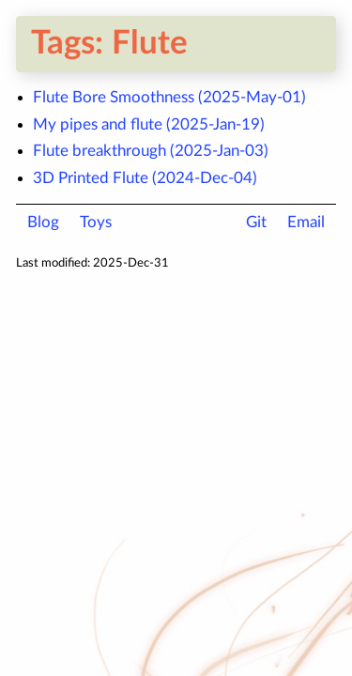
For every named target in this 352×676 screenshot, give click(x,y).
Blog (43, 222)
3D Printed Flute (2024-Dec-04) (145, 178)
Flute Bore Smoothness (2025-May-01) (169, 97)
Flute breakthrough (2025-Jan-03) (150, 151)
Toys (96, 222)
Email (306, 222)
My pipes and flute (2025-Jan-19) (149, 124)
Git (256, 222)
